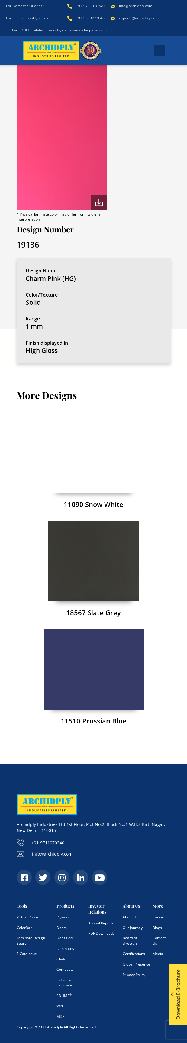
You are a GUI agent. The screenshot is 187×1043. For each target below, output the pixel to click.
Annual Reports (101, 923)
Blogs (157, 927)
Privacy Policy (134, 974)
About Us (131, 906)
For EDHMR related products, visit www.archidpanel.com (59, 30)
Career (158, 917)
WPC (60, 1006)
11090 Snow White (93, 504)
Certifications (134, 953)
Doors (61, 927)
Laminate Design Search (31, 940)
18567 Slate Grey (93, 612)
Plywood (63, 917)
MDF (60, 1016)
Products (65, 906)
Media (158, 953)
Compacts (64, 969)
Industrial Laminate (64, 982)
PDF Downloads (101, 933)
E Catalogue (27, 953)
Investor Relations (97, 909)
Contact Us (159, 940)
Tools (22, 906)
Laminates (65, 948)
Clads (61, 959)
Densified (64, 938)
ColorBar (24, 927)
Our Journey (133, 927)
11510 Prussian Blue (94, 720)
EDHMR (64, 995)
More (158, 906)
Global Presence (136, 964)
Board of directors (130, 940)
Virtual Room (27, 917)
